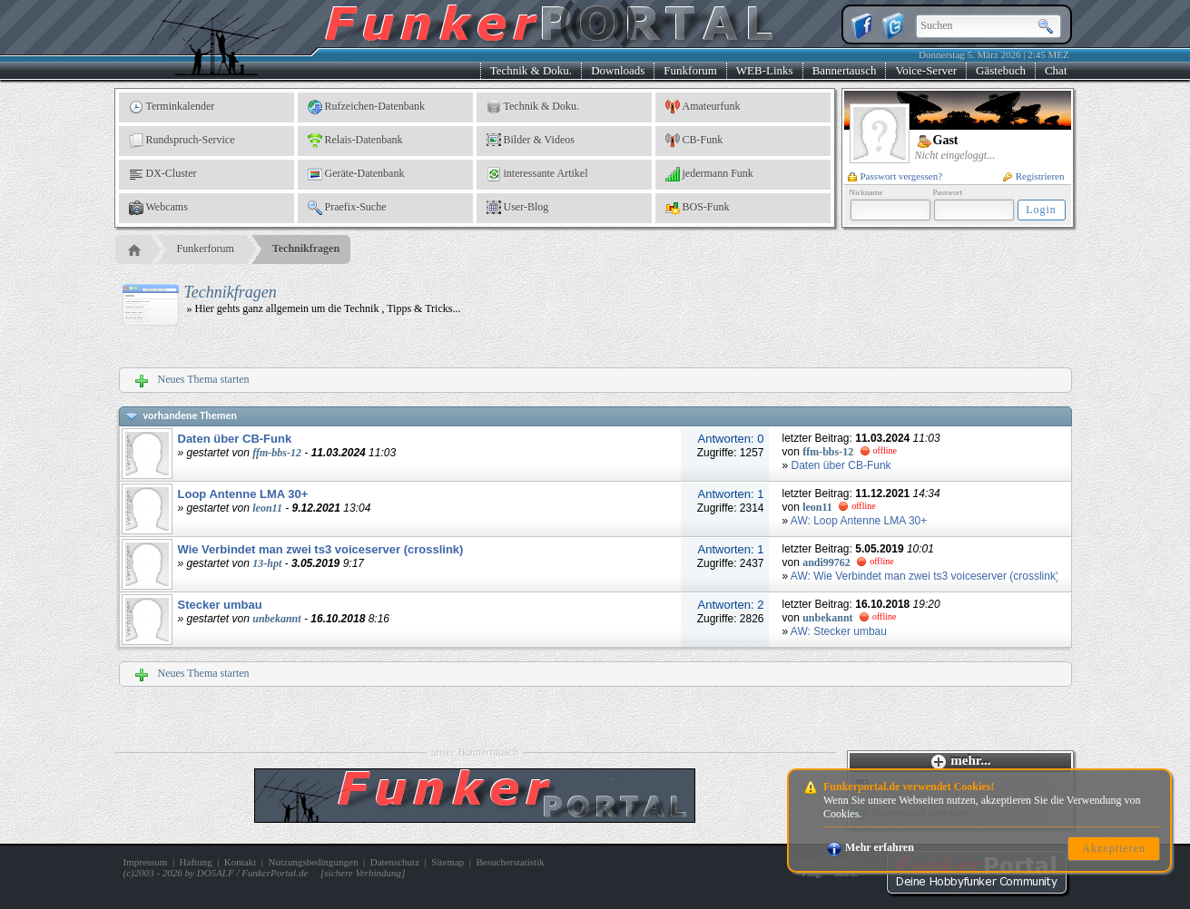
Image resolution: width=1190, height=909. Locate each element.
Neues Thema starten (192, 380)
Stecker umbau (220, 604)
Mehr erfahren (870, 847)
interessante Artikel (537, 174)
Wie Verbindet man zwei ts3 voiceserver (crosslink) (321, 549)
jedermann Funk (709, 174)
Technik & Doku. (531, 70)
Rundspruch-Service (182, 140)
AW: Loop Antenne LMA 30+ (859, 520)
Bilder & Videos (531, 140)
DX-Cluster (163, 174)
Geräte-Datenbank (356, 174)
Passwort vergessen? (895, 176)
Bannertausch (844, 70)
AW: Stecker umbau (839, 631)
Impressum (145, 861)
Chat (1056, 70)
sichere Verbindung (362, 872)
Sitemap (447, 861)
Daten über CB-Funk (235, 438)
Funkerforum (205, 248)
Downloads (617, 70)
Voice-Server (926, 70)
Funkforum (690, 70)
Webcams (158, 207)
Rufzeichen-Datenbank (367, 107)
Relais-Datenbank (355, 140)
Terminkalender (172, 107)
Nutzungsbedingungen (314, 861)
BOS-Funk (697, 207)
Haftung (196, 861)
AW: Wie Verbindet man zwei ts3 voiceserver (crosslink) (925, 576)
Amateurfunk (703, 107)
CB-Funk (694, 140)
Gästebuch (1001, 70)
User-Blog (518, 207)
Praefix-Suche (347, 207)
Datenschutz (394, 861)
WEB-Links (764, 70)
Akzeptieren (1114, 848)
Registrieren (1034, 176)
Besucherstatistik (511, 861)
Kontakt (240, 861)
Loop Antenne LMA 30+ (243, 494)
